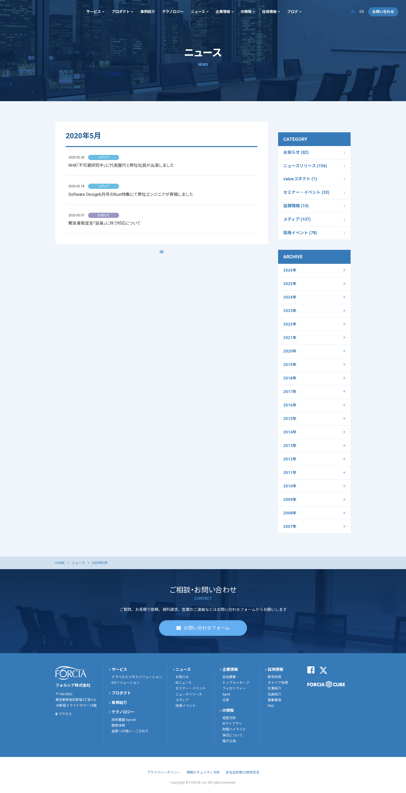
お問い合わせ (383, 12)
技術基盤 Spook (124, 720)
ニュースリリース (189, 694)
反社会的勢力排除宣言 (242, 772)
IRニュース (184, 683)
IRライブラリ (232, 724)
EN (361, 12)
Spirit (226, 694)
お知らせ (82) (296, 152)
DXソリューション (126, 683)
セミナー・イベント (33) (306, 192)
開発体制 (118, 725)
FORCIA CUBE (326, 684)
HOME (60, 563)
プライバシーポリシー (163, 772)
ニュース (198, 12)
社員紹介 (274, 694)
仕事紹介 (274, 688)
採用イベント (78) (300, 232)
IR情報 (246, 12)
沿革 (225, 700)
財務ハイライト (234, 729)
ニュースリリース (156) (305, 165)
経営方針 (229, 718)
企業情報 (223, 12)
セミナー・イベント (191, 688)
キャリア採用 (278, 683)
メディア (182, 700)
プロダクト (121, 12)
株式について (232, 735)
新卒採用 (274, 677)
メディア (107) (297, 219)
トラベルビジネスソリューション (137, 677)
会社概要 (229, 677)
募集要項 (274, 700)
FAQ (271, 706)
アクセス (65, 714)
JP (353, 12)
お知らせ (182, 677)
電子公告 (229, 741)
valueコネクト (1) (300, 178)
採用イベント (186, 706)
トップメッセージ (235, 683)
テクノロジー (173, 12)
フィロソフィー (234, 688)
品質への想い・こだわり (130, 731)
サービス (93, 12)
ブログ (292, 12)
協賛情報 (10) (296, 205)
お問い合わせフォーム (207, 628)
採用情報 (269, 12)
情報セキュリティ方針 (203, 772)
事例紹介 (147, 12)
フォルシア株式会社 (23, 11)
